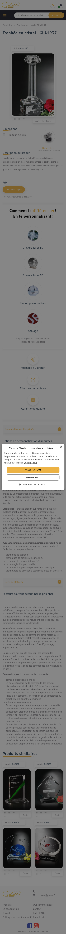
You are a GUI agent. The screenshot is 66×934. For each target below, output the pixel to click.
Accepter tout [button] (33, 469)
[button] (33, 484)
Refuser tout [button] (33, 477)
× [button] (61, 447)
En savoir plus (30, 462)
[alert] (33, 467)
